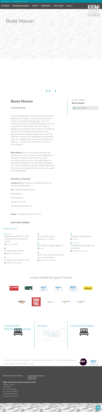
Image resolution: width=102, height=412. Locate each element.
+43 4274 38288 (11, 389)
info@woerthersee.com (10, 394)
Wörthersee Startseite (20, 1)
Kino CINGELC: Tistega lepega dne (50, 245)
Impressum (7, 360)
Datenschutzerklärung (21, 360)
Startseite (5, 1)
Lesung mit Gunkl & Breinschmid (16, 260)
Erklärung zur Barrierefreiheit (42, 360)
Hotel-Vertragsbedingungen (65, 360)
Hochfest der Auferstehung (80, 236)
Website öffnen (80, 108)
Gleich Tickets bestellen (20, 222)
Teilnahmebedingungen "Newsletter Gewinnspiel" (36, 377)
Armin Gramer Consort (46, 236)
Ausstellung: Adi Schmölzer (14, 250)
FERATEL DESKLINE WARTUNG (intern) (16, 363)
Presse (32, 363)
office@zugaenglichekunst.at (21, 206)
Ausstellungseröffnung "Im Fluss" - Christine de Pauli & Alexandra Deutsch (17, 239)
